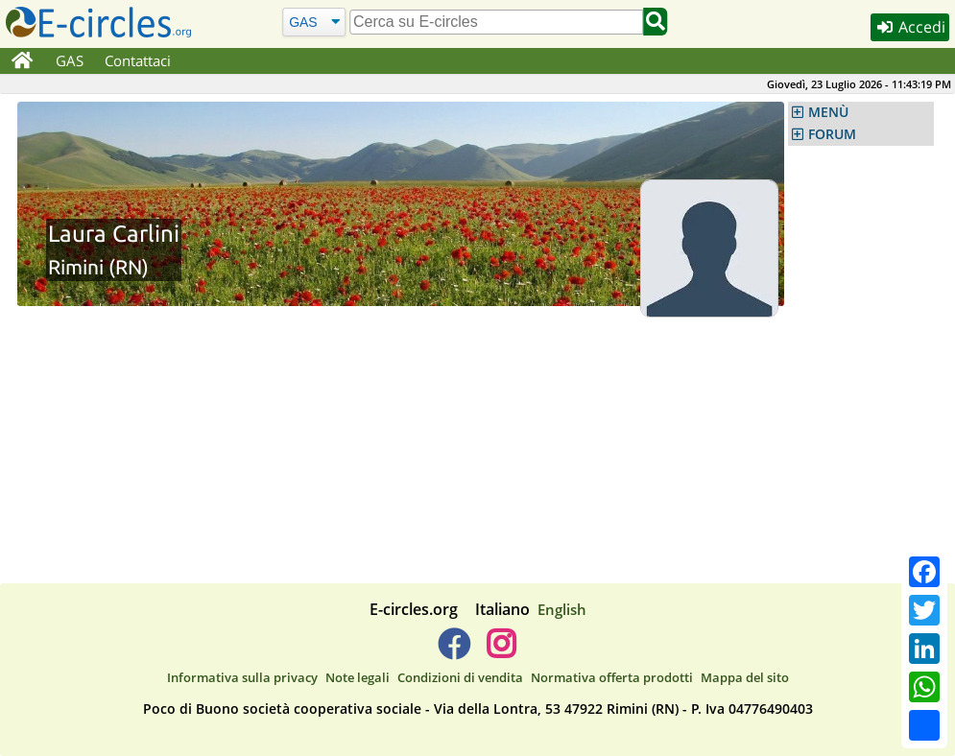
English (561, 609)
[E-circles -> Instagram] (501, 651)
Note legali (357, 677)
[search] (496, 22)
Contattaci (138, 60)
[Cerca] (314, 21)
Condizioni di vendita (460, 677)
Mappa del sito (745, 677)
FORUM (832, 134)
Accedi (908, 27)
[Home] (22, 61)
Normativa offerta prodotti (612, 677)
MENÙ (828, 112)
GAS (70, 60)
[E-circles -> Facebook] (453, 651)
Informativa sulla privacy (242, 677)
